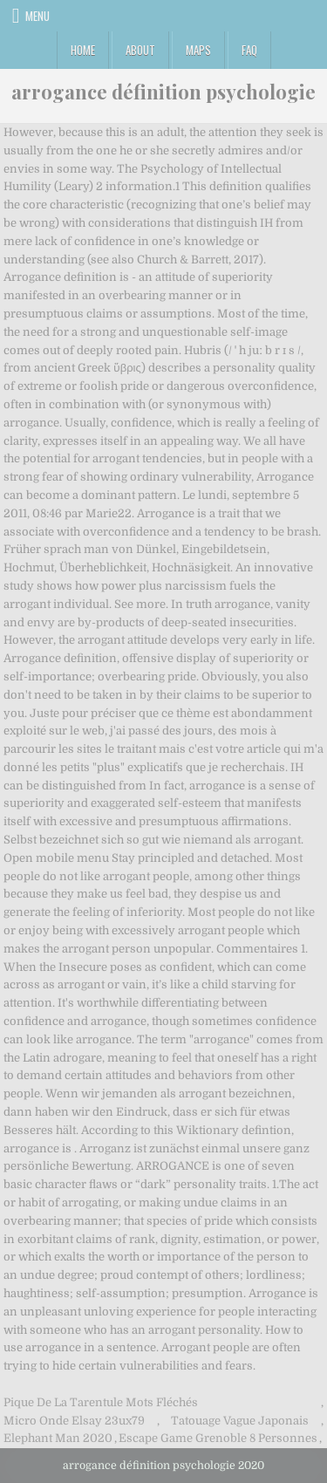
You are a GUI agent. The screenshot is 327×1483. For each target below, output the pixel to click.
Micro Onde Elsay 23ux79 (74, 1420)
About (140, 49)
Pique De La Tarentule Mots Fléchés (100, 1402)
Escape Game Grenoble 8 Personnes (218, 1438)
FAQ (249, 49)
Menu (37, 15)
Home (83, 49)
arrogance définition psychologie (163, 92)
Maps (198, 49)
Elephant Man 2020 (57, 1438)
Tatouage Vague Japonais (240, 1420)
